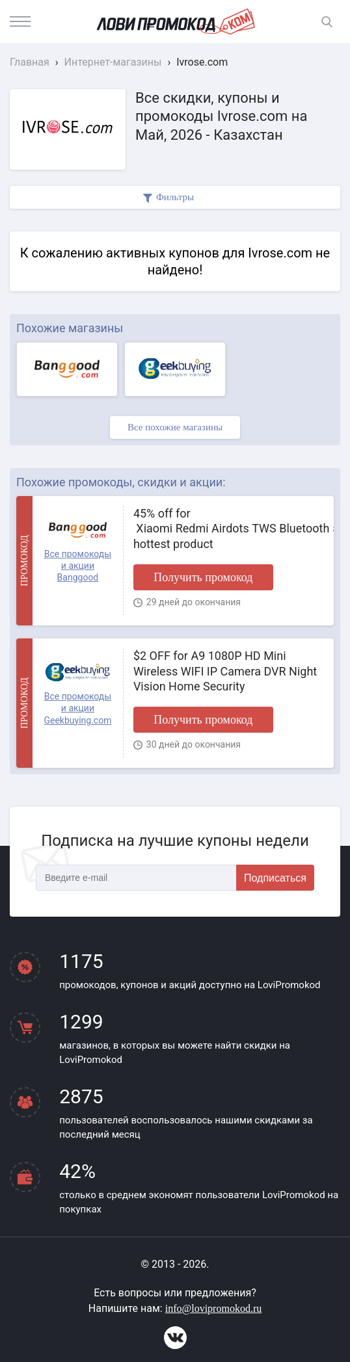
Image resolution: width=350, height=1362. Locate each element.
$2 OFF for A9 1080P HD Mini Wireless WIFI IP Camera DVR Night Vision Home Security (225, 671)
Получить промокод (203, 577)
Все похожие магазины (175, 427)
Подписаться (275, 878)
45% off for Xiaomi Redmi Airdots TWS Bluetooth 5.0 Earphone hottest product (228, 528)
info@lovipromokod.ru (213, 1308)
